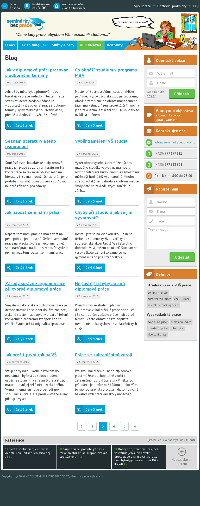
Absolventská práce (159, 299)
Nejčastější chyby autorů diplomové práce (100, 286)
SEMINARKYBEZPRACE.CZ (52, 476)
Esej (176, 299)
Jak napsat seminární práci (32, 212)
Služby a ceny (63, 45)
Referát (152, 305)
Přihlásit (182, 93)
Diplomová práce (181, 322)
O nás (10, 45)
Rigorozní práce (157, 334)
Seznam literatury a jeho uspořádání (30, 144)
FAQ (196, 6)
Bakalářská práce (158, 322)
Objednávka (91, 45)
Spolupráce (142, 6)
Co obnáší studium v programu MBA (106, 72)
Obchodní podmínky (171, 6)
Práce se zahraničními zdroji (103, 355)
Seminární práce (158, 292)
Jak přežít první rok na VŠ (31, 355)
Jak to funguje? (33, 45)
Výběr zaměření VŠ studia (101, 141)
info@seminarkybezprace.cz (175, 142)
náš (40, 6)
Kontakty (115, 45)
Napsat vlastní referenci (182, 461)
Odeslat (182, 257)
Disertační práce (158, 328)
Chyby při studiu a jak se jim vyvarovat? (103, 215)
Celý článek (19, 125)
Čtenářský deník (169, 305)
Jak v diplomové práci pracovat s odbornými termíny (36, 72)
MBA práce (177, 328)
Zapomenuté (155, 94)
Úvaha (186, 299)
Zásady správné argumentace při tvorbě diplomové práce (35, 286)
